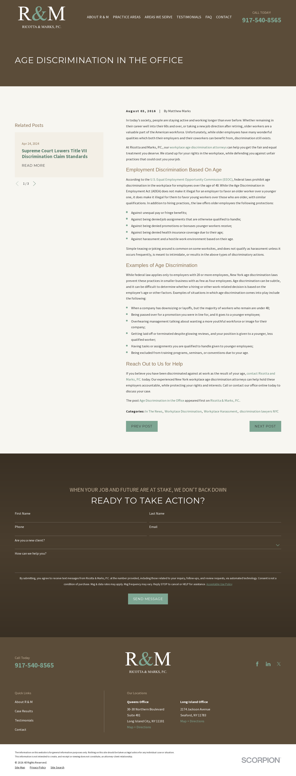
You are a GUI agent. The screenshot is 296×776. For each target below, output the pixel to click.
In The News (153, 411)
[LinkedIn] (268, 664)
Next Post (265, 426)
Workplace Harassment (220, 411)
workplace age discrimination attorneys (198, 147)
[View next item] (34, 183)
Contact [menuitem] (224, 17)
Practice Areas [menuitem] (127, 17)
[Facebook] (257, 664)
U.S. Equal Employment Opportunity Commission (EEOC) (191, 179)
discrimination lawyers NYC (259, 411)
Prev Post (142, 426)
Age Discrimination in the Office (162, 400)
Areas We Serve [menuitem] (158, 17)
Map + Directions (139, 727)
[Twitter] (278, 664)
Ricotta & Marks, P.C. (225, 400)
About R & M (24, 702)
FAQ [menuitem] (208, 17)
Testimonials (24, 720)
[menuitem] (20, 767)
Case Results (24, 711)
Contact (20, 729)
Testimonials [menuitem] (189, 17)
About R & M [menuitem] (98, 17)
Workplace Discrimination (183, 411)
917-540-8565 (261, 20)
